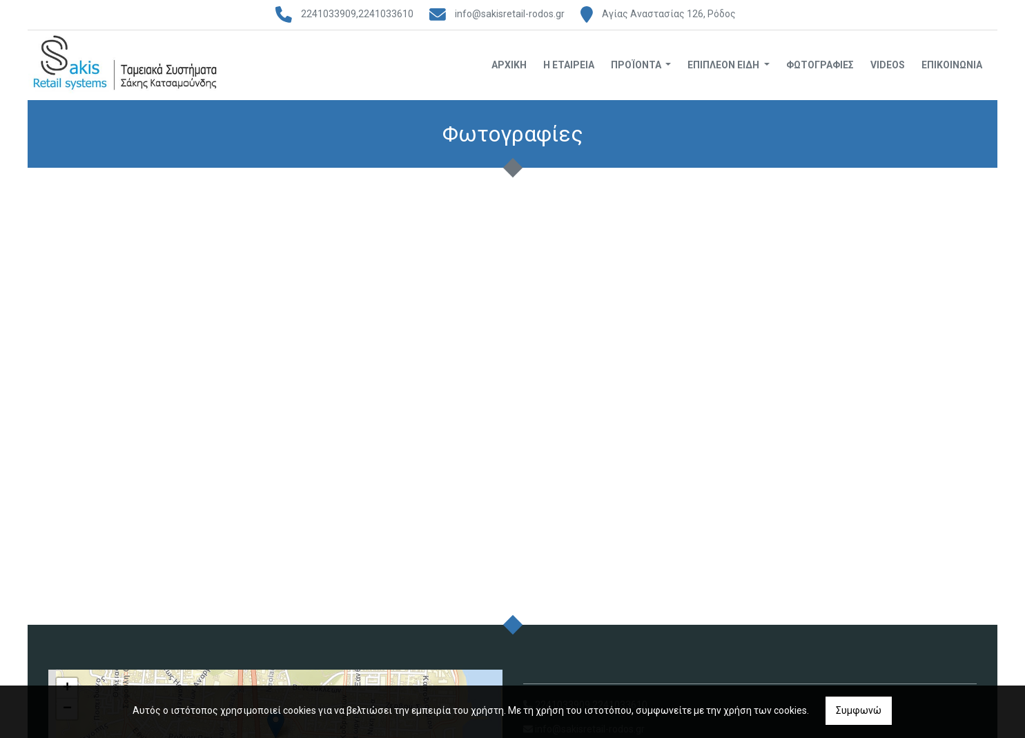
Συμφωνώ (858, 710)
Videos (887, 64)
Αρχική (509, 64)
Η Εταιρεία (568, 64)
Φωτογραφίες (820, 64)
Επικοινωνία (951, 64)
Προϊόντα (637, 64)
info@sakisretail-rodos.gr (510, 13)
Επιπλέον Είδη (724, 64)
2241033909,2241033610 (357, 13)
